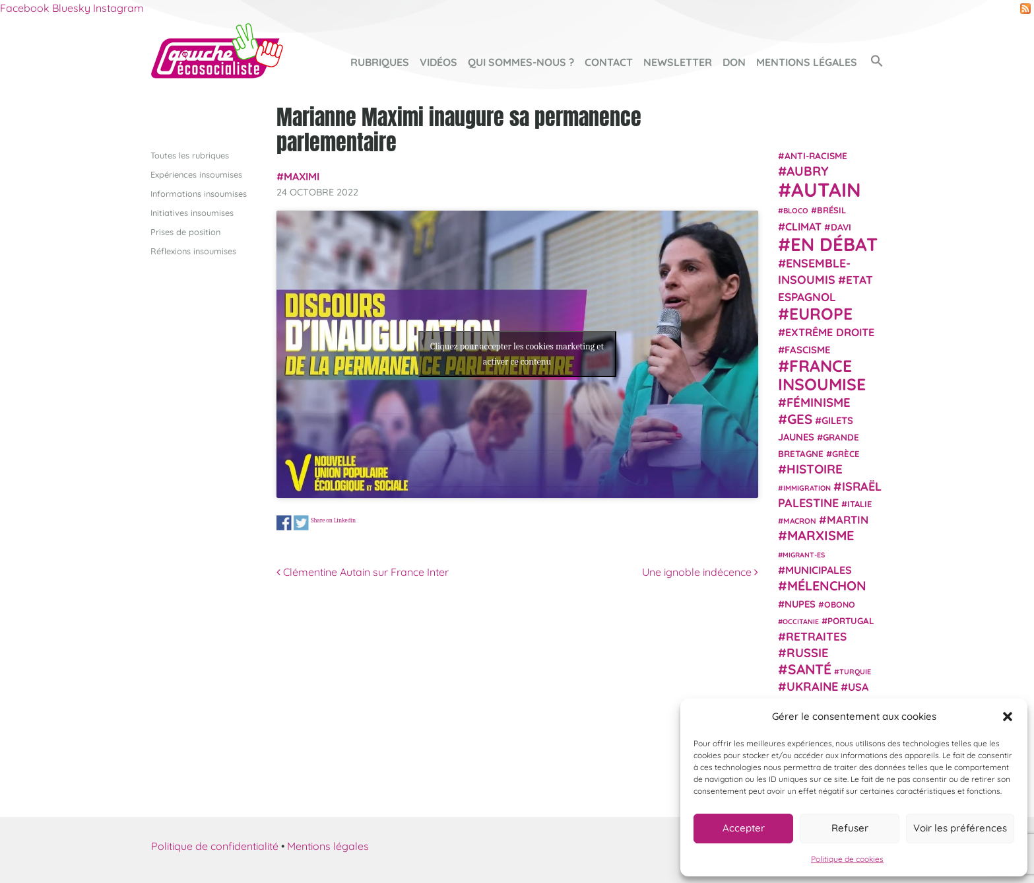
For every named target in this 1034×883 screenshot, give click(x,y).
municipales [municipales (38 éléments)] (818, 570)
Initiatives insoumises (192, 212)
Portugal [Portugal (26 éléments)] (850, 621)
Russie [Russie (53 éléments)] (808, 652)
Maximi (301, 176)
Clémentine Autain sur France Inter (362, 572)
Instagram (118, 8)
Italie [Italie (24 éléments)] (859, 504)
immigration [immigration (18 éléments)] (807, 488)
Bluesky (71, 8)
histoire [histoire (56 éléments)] (815, 469)
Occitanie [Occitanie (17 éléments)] (801, 621)
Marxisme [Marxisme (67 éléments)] (820, 535)
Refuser (849, 828)
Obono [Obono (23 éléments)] (839, 604)
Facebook (24, 8)
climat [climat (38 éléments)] (803, 226)
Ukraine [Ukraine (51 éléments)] (812, 686)
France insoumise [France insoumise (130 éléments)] (822, 374)
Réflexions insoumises (193, 251)
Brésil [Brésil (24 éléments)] (831, 210)
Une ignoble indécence (700, 572)
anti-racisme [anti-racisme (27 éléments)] (816, 155)
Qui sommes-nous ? (521, 62)
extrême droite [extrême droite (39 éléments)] (829, 332)
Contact (609, 62)
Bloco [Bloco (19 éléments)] (795, 210)
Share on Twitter (301, 523)
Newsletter (677, 62)
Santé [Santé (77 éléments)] (809, 669)
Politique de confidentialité (214, 846)
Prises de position (185, 232)
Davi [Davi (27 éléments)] (841, 226)
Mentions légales (806, 62)
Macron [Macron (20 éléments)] (799, 521)
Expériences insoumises (196, 174)
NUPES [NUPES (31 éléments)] (800, 604)
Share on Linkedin (333, 520)
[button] (1007, 716)
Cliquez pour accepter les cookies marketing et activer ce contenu (517, 354)
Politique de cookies (847, 859)
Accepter (744, 828)
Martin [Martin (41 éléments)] (847, 519)
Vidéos (438, 62)
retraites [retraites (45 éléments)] (816, 636)
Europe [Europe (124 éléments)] (821, 313)
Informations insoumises (198, 193)
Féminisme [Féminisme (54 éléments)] (819, 402)
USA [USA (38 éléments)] (858, 686)
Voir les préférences (960, 828)
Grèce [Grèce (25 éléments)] (846, 453)
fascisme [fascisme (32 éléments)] (808, 349)
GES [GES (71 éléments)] (799, 418)
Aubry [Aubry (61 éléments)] (808, 171)
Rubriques (379, 62)
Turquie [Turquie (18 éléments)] (855, 671)
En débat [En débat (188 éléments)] (834, 244)
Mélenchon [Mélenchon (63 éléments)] (826, 585)
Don (734, 62)
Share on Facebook (284, 523)
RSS (1025, 8)
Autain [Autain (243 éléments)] (826, 189)
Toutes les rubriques (189, 155)
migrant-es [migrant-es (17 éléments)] (804, 554)
